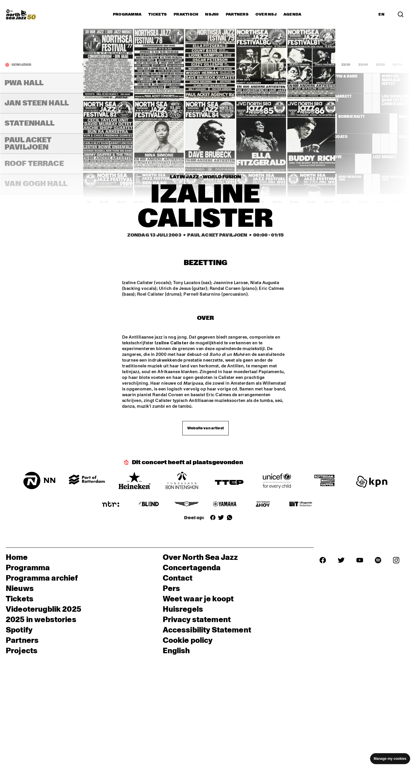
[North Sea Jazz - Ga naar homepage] (21, 14)
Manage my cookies (390, 759)
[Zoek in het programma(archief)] (400, 14)
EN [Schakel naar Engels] (381, 14)
